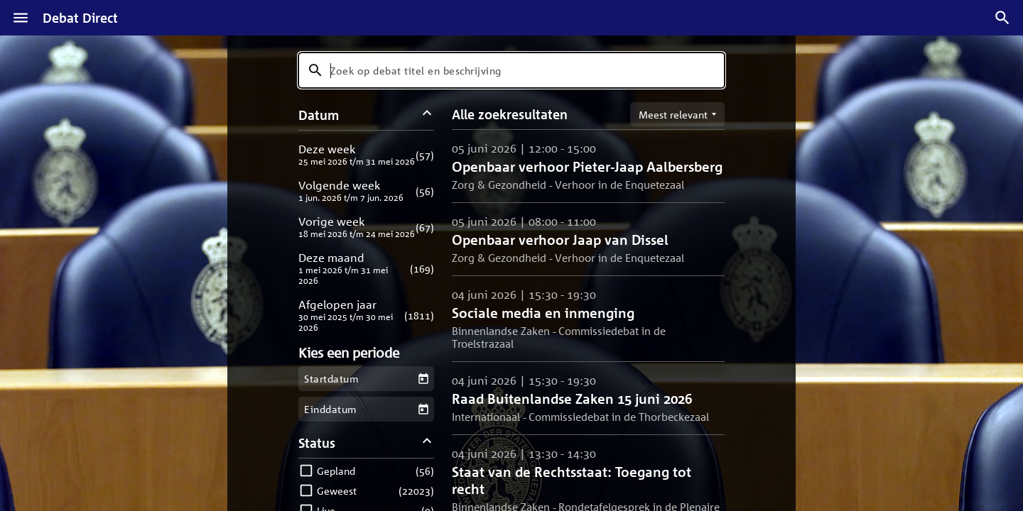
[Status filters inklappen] (427, 442)
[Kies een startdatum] (423, 378)
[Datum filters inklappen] (427, 114)
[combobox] (511, 70)
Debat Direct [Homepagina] (80, 18)
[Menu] (20, 18)
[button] (366, 154)
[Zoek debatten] (1002, 18)
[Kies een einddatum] (423, 409)
